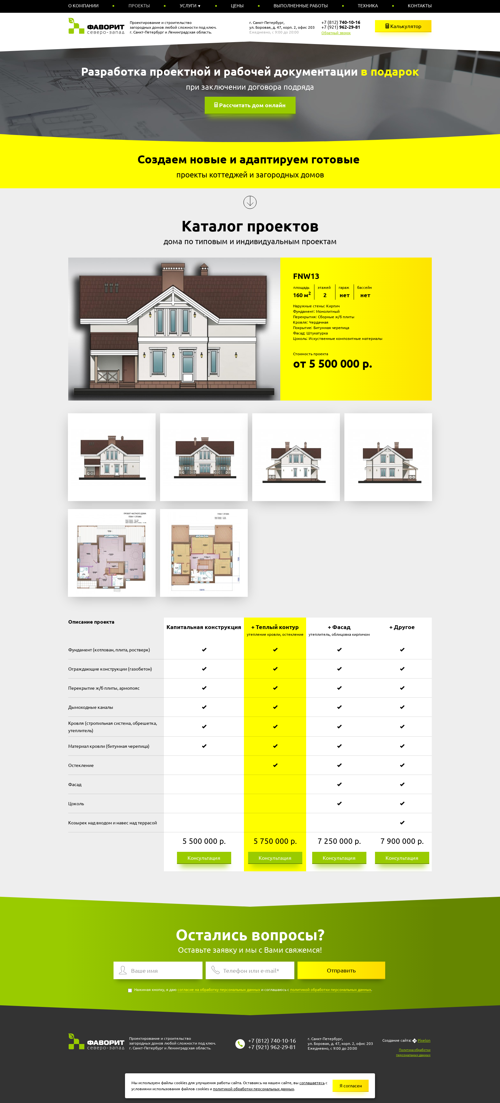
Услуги (188, 5)
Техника (368, 5)
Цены (237, 5)
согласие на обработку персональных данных (219, 989)
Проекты (139, 5)
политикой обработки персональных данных (330, 989)
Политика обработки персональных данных (413, 1052)
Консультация (204, 857)
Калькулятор (403, 26)
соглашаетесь (312, 1082)
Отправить (341, 970)
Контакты (420, 5)
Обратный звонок (336, 32)
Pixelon (424, 1040)
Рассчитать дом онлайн (252, 105)
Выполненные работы (301, 5)
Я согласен (351, 1085)
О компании (83, 5)
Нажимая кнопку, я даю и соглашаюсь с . (250, 990)
